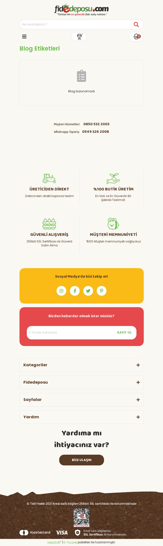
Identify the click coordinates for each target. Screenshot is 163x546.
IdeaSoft (54, 542)
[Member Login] (79, 36)
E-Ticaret (70, 542)
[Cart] (136, 37)
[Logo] (81, 10)
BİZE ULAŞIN (81, 460)
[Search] (81, 24)
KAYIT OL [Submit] (124, 332)
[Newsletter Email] (81, 332)
